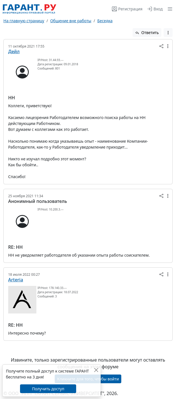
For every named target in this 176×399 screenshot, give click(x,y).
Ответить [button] (147, 32)
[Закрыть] (96, 370)
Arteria (15, 280)
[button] (169, 9)
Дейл (14, 51)
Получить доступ (48, 388)
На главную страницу (23, 20)
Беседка (105, 20)
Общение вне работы (70, 20)
